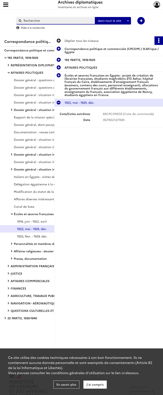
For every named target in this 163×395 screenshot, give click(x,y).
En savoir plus (66, 384)
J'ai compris (95, 384)
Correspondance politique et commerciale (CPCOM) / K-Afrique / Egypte (46, 50)
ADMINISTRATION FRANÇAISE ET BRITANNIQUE (46, 266)
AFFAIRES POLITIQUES (27, 72)
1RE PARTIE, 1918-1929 (22, 57)
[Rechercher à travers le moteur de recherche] (58, 20)
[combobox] (113, 21)
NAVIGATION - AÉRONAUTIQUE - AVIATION (42, 303)
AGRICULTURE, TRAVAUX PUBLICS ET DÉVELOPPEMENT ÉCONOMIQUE (53, 296)
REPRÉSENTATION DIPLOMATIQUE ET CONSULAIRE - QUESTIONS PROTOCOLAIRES (53, 65)
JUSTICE (16, 273)
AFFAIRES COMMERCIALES (30, 281)
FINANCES (18, 288)
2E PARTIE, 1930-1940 (22, 318)
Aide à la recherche (33, 27)
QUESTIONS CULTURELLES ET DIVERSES (40, 310)
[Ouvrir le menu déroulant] (5, 5)
